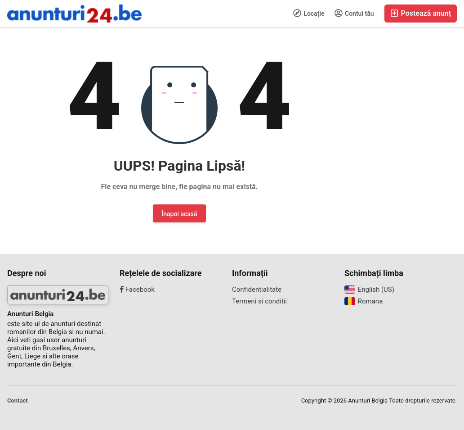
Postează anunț (420, 13)
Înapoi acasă (179, 213)
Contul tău (354, 13)
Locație (309, 13)
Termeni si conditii (259, 301)
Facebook (137, 289)
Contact (17, 400)
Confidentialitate (256, 289)
